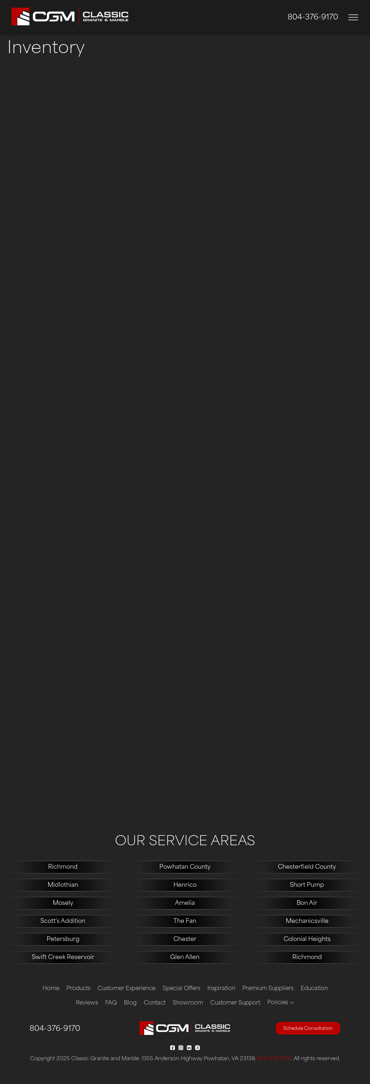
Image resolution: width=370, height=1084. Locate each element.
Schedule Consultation (308, 1029)
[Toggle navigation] (353, 17)
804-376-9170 (313, 17)
